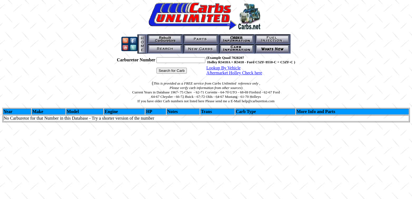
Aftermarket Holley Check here (234, 72)
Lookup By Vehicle (223, 68)
